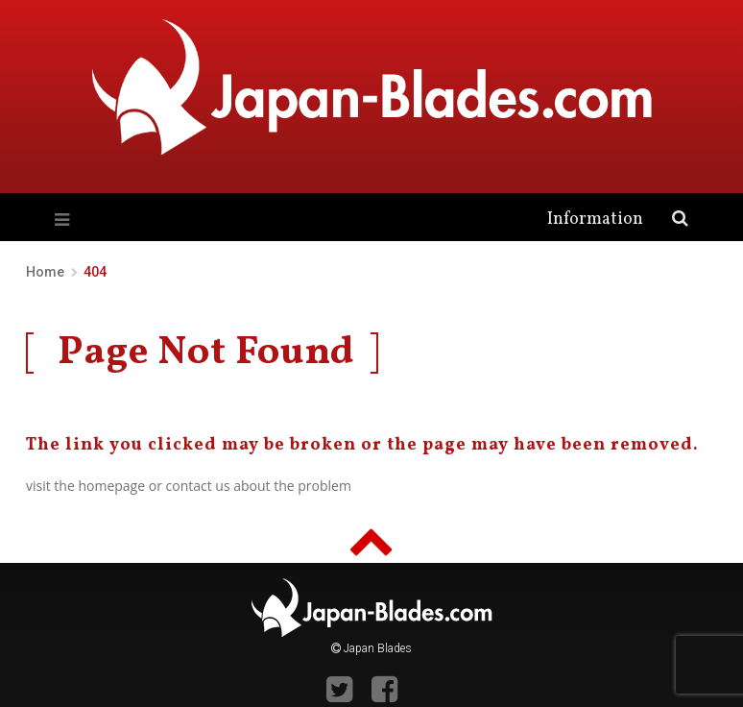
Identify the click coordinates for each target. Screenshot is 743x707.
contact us (198, 485)
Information (595, 219)
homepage (111, 485)
